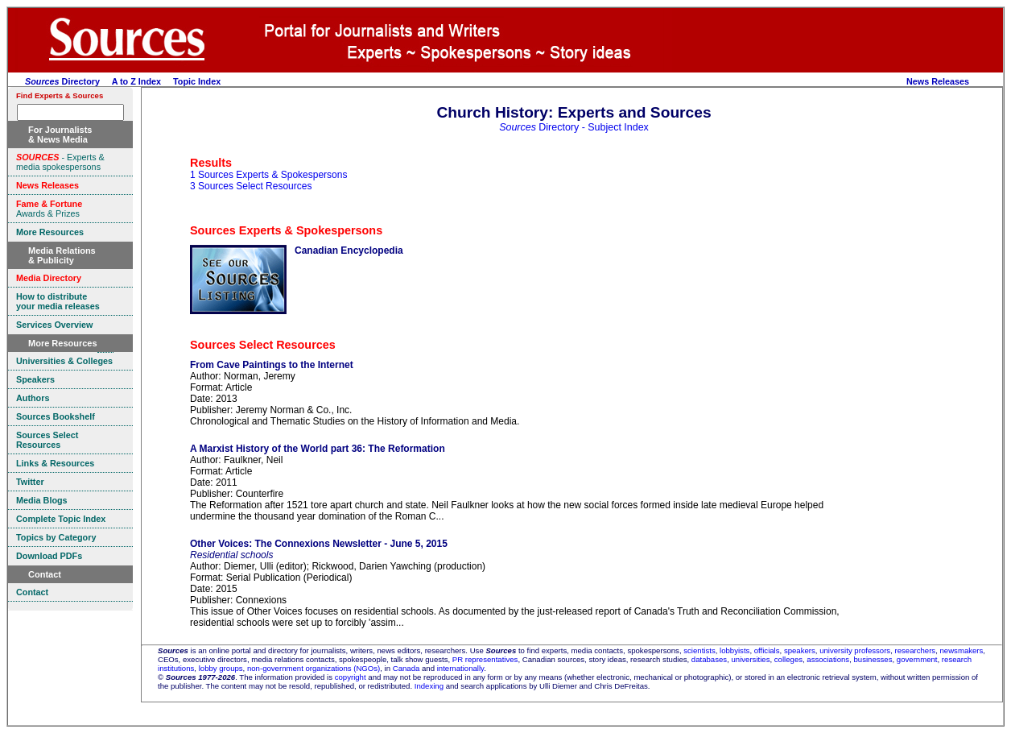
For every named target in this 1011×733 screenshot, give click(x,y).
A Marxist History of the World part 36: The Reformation (317, 448)
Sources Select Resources (263, 344)
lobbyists (734, 650)
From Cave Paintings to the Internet (271, 365)
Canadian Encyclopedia (349, 250)
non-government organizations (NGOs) (313, 668)
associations (828, 659)
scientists (699, 650)
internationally (461, 668)
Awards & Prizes (49, 208)
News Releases (937, 81)
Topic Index (197, 81)
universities (750, 659)
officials (767, 650)
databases (709, 659)
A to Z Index (136, 81)
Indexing (429, 685)
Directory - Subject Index (574, 127)
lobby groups (221, 668)
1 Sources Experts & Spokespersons (268, 174)
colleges (788, 659)
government (917, 659)
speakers (799, 650)
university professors (854, 650)
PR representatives (485, 659)
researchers (915, 650)
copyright (350, 677)
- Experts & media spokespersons (60, 162)
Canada (406, 668)
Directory (62, 81)
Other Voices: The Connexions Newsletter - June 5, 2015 (319, 543)
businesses (873, 659)
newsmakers (962, 650)
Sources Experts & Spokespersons (286, 230)
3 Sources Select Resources (251, 186)
